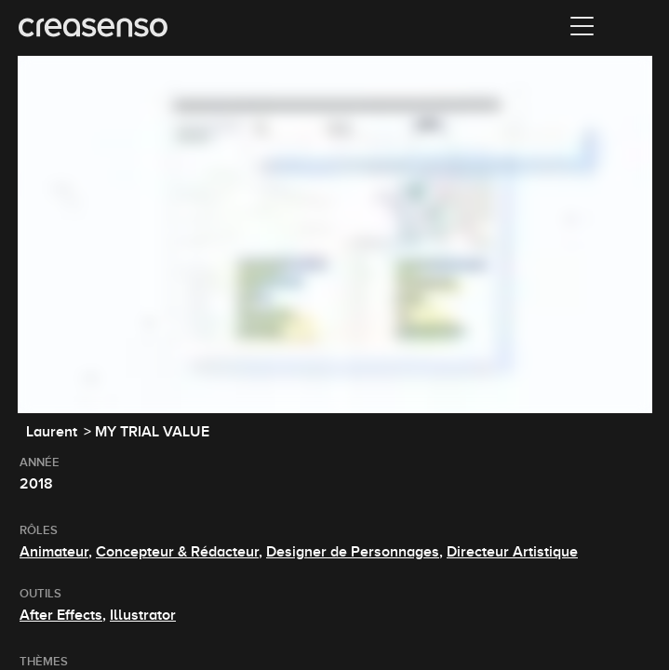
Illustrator (143, 615)
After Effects (61, 615)
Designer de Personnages (352, 551)
